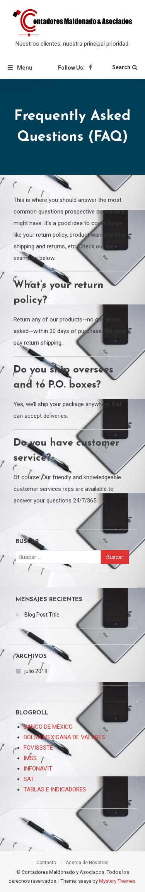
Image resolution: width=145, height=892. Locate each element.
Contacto (46, 862)
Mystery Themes (117, 881)
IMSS (30, 758)
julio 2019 (36, 671)
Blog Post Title (42, 615)
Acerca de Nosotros (87, 862)
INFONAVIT (38, 768)
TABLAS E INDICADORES (55, 789)
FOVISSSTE (38, 747)
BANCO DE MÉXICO (48, 726)
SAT (29, 779)
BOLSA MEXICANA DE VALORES (64, 737)
